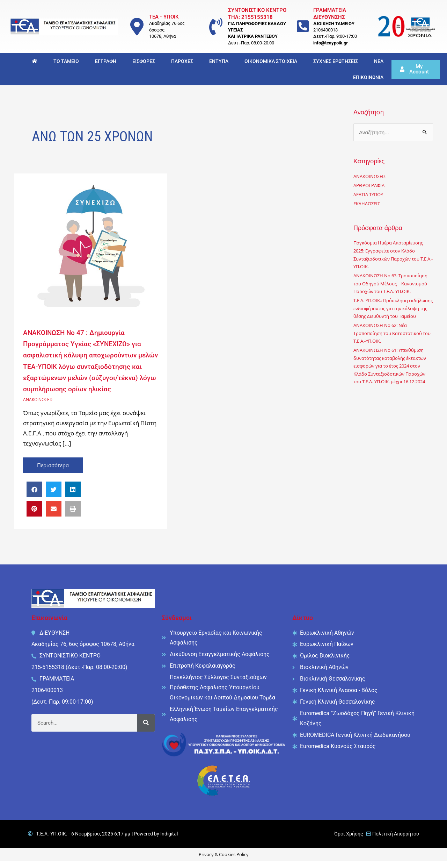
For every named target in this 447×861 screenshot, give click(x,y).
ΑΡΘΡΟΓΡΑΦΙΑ (370, 186)
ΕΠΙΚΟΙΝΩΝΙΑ (368, 77)
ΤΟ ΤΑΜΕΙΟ (66, 61)
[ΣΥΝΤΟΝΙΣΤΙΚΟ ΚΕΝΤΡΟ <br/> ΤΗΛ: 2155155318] (216, 26)
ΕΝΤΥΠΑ (218, 61)
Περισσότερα (60, 463)
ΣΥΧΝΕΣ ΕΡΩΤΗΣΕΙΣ (335, 61)
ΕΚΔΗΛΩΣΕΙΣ (367, 204)
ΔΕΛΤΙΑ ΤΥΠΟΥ (369, 195)
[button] (34, 489)
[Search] (146, 722)
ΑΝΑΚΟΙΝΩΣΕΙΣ (39, 399)
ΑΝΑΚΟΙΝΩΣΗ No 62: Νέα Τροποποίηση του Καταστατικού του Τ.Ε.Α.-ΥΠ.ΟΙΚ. (391, 349)
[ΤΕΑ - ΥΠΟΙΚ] (137, 26)
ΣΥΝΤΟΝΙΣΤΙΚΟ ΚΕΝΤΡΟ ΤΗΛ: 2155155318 (257, 13)
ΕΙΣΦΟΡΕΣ (143, 61)
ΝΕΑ (378, 61)
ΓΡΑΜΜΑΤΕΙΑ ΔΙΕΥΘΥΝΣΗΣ (329, 13)
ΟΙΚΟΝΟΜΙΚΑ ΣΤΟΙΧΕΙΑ (270, 61)
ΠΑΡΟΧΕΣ (182, 61)
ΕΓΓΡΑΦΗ (105, 61)
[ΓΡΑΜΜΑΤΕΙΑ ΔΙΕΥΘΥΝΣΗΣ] (303, 26)
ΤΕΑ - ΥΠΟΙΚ (164, 17)
